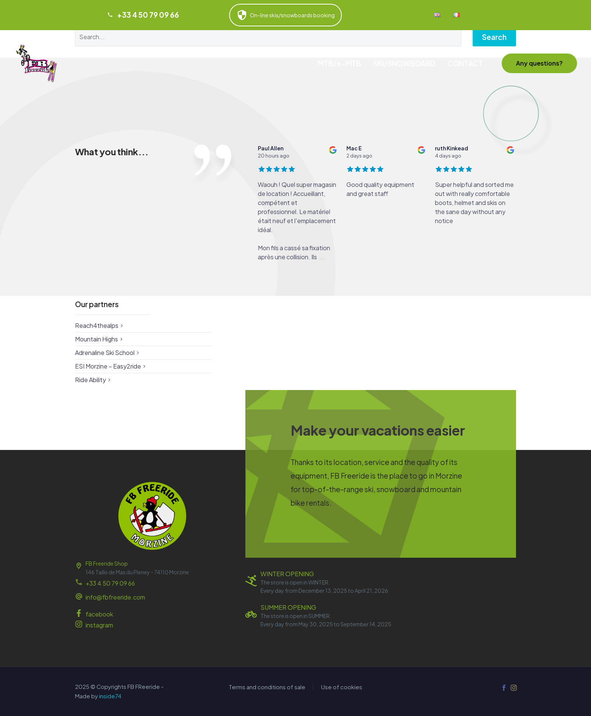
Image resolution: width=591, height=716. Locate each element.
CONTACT (465, 63)
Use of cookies (341, 687)
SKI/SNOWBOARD (404, 63)
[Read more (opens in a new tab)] (152, 597)
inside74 (110, 696)
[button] (539, 63)
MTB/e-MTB (339, 63)
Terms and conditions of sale (267, 687)
